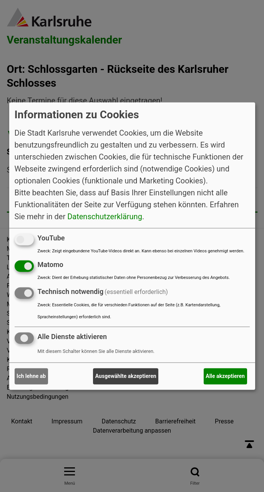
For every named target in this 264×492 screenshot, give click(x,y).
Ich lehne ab (31, 376)
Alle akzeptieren (225, 376)
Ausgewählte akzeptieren (125, 376)
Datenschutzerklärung (104, 216)
